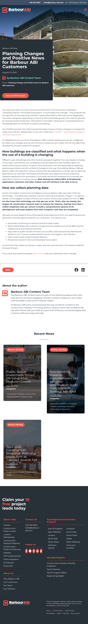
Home (4, 83)
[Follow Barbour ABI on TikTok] (41, 551)
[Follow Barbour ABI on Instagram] (34, 551)
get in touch (38, 253)
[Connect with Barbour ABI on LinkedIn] (37, 551)
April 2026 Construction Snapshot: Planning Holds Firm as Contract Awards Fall (21, 453)
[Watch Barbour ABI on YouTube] (30, 551)
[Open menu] (85, 9)
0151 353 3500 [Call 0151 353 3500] (31, 525)
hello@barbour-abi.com (54, 2)
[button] (76, 270)
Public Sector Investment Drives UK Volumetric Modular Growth (20, 376)
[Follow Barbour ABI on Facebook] (26, 551)
